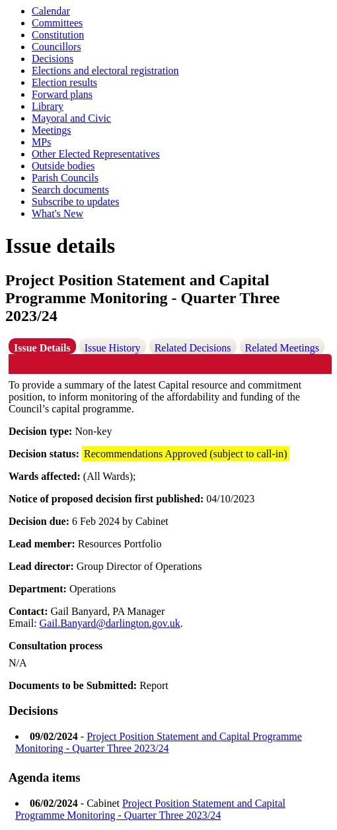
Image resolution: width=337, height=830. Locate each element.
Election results (64, 82)
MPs (41, 142)
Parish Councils (65, 177)
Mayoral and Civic (71, 118)
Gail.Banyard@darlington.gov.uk (110, 623)
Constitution (58, 34)
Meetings (51, 130)
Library (47, 106)
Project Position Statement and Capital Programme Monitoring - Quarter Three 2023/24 (158, 742)
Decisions (52, 58)
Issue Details (42, 347)
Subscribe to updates (75, 201)
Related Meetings (282, 347)
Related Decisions (193, 347)
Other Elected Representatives (96, 154)
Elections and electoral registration (105, 70)
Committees (57, 22)
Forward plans (62, 94)
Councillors (56, 46)
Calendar (51, 11)
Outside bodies (63, 165)
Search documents (70, 189)
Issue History (113, 347)
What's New (57, 213)
